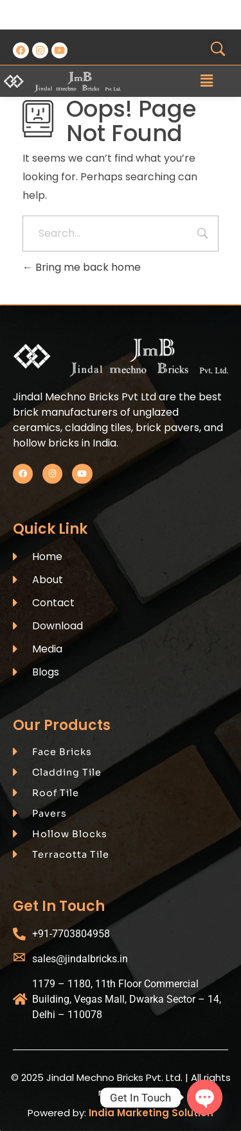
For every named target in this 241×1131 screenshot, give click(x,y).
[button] (206, 81)
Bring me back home (81, 267)
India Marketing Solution (151, 1112)
